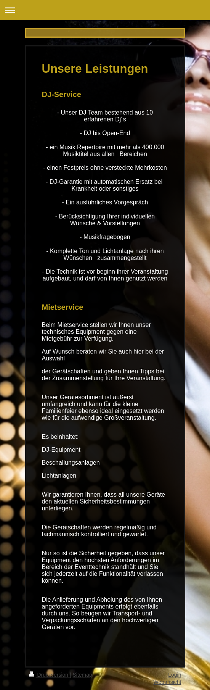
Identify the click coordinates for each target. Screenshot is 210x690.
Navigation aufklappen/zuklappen (105, 10)
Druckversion (49, 675)
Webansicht (167, 682)
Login (174, 675)
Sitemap (82, 675)
